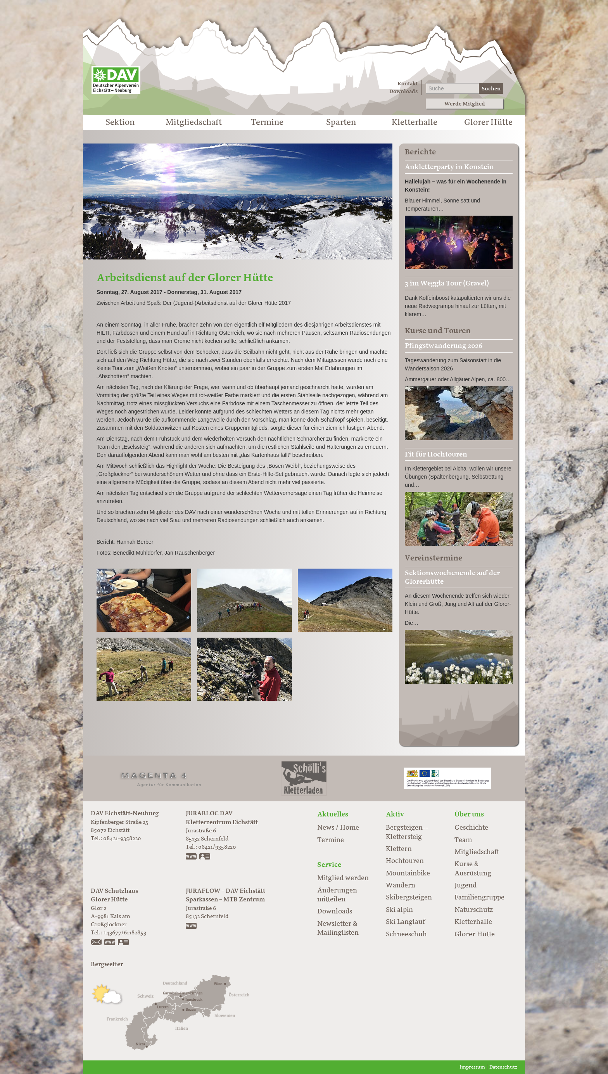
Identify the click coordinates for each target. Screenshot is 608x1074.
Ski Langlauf (405, 921)
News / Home (338, 827)
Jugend (465, 885)
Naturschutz (473, 909)
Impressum (472, 1067)
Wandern (400, 885)
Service (329, 864)
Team (463, 840)
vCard (205, 857)
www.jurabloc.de (191, 857)
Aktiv (395, 814)
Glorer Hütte (488, 122)
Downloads (403, 91)
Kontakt (407, 83)
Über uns (469, 814)
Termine (267, 122)
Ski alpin (399, 909)
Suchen (491, 89)
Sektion (120, 122)
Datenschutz (503, 1067)
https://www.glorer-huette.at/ (110, 943)
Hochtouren (405, 861)
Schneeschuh (406, 934)
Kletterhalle (414, 122)
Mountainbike (408, 873)
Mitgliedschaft (194, 122)
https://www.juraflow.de (191, 926)
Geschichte (471, 827)
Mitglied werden (343, 878)
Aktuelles (332, 814)
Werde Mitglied (464, 104)
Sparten (341, 122)
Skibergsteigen (409, 897)
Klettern (399, 849)
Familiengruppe (479, 897)
